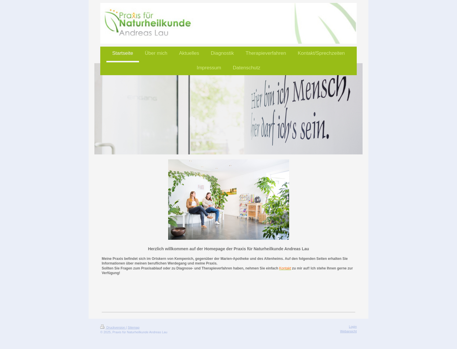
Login (353, 326)
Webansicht (348, 331)
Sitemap (133, 327)
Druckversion (113, 327)
